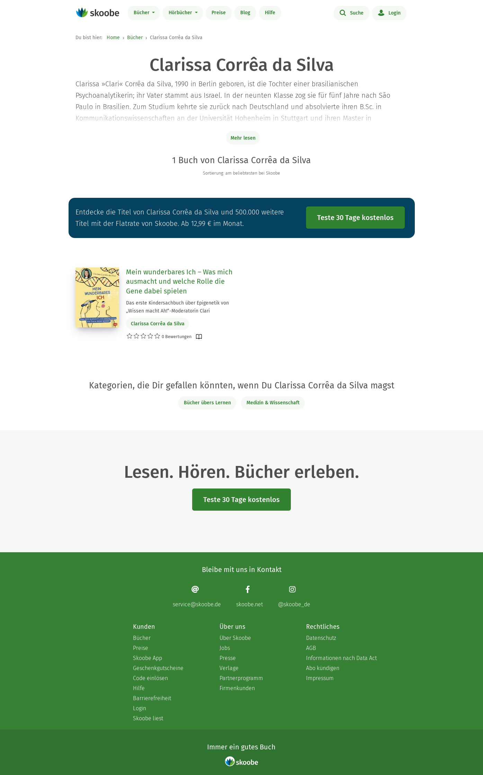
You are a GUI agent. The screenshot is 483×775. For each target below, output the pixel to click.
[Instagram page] (294, 596)
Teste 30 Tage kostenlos (355, 217)
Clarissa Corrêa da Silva (158, 324)
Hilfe (270, 13)
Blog (245, 13)
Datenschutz (321, 638)
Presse (228, 658)
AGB (311, 648)
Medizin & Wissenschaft (273, 403)
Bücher (142, 13)
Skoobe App (147, 658)
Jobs (225, 648)
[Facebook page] (249, 596)
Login (389, 12)
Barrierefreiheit (152, 698)
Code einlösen (150, 678)
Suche (352, 12)
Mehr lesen (243, 138)
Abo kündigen (322, 668)
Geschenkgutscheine (158, 668)
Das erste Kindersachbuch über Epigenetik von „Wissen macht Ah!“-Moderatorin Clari (177, 307)
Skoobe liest (148, 718)
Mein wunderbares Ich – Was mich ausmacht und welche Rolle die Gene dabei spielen (179, 281)
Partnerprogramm (241, 678)
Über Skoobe (235, 638)
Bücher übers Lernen (207, 403)
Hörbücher (181, 13)
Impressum (320, 678)
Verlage (229, 668)
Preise (219, 13)
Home (113, 38)
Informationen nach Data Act (341, 658)
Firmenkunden (237, 688)
